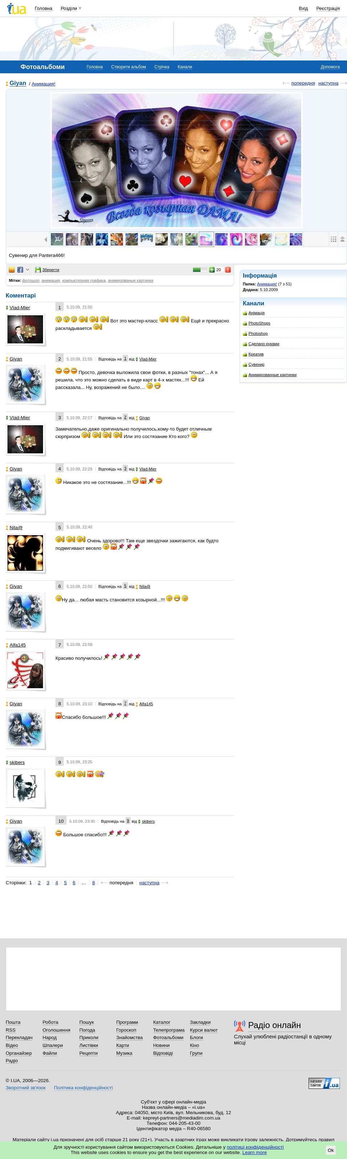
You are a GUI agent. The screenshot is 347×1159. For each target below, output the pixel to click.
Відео (12, 1045)
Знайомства (129, 1037)
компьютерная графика (84, 280)
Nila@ (14, 527)
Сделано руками (261, 344)
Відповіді (163, 1053)
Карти (122, 1045)
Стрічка (161, 66)
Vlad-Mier (18, 307)
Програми (127, 1022)
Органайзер (19, 1053)
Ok (331, 1150)
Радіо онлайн (274, 1025)
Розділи (69, 8)
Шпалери (53, 1045)
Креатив (253, 354)
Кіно (194, 1045)
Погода (87, 1030)
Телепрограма (169, 1030)
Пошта (13, 1022)
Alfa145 (16, 645)
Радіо (12, 1060)
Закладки (200, 1022)
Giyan (18, 83)
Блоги (196, 1037)
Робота (50, 1022)
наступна (328, 83)
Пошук (86, 1022)
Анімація (254, 313)
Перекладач (19, 1037)
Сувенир (254, 364)
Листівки (88, 1045)
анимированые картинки (131, 280)
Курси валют (204, 1030)
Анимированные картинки (270, 375)
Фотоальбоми (168, 1037)
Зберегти (47, 270)
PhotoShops (256, 323)
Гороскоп (126, 1030)
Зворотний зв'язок (26, 1087)
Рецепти (88, 1053)
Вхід (303, 8)
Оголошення (56, 1030)
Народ (50, 1037)
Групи (196, 1053)
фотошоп (30, 280)
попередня (303, 83)
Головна (43, 8)
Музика (124, 1053)
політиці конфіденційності (255, 1147)
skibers (15, 762)
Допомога (330, 66)
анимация (51, 280)
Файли (50, 1053)
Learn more (254, 1152)
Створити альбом (128, 66)
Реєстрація (328, 8)
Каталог (162, 1022)
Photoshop (255, 333)
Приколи (88, 1037)
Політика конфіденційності (83, 1087)
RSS (11, 1030)
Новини (161, 1045)
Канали (185, 66)
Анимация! (43, 83)
